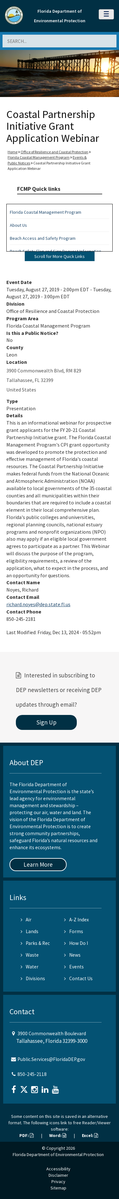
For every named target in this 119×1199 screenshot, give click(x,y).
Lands (29, 931)
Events (74, 967)
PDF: (26, 1135)
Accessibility (58, 1169)
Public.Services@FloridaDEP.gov (51, 1059)
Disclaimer (58, 1175)
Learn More (38, 864)
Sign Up (46, 722)
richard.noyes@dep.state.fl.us (38, 604)
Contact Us (78, 978)
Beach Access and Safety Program (43, 238)
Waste (30, 955)
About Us (18, 225)
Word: (57, 1135)
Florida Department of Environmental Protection (58, 1154)
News (72, 955)
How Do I (76, 943)
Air (26, 920)
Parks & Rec (35, 943)
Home (12, 151)
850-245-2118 (32, 1074)
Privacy (58, 1181)
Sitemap (58, 1188)
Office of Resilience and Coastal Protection (54, 151)
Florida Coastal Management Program (38, 157)
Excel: (90, 1135)
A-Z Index (76, 920)
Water (29, 967)
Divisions (33, 978)
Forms (73, 931)
